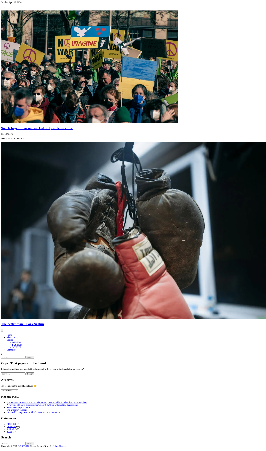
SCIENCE (16, 347)
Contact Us (12, 350)
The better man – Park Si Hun (22, 324)
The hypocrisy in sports (17, 410)
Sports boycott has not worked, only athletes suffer (37, 128)
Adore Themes (59, 446)
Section (10, 340)
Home (9, 335)
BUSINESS (17, 345)
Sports (9, 431)
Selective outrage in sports (18, 407)
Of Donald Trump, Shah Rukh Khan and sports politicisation (33, 412)
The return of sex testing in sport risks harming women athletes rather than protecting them (47, 402)
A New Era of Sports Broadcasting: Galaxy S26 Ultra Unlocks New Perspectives (42, 405)
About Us (11, 337)
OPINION (16, 342)
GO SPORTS (7, 134)
